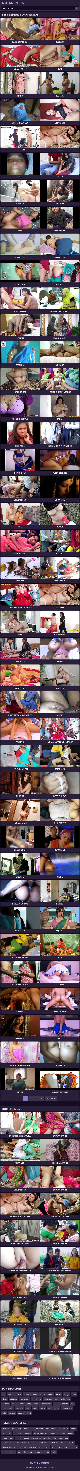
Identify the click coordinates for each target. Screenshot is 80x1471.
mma (16, 1442)
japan (18, 1438)
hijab (4, 1408)
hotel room (16, 1428)
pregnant (64, 1403)
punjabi (42, 1442)
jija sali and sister (41, 1433)
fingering (28, 1452)
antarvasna (53, 1442)
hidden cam (66, 1408)
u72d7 (42, 1408)
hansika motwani (35, 1447)
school (50, 1394)
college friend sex (9, 1447)
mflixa (73, 1428)
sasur (28, 1408)
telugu (66, 1394)
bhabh (70, 1433)
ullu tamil (18, 1433)
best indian (6, 1442)
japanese (13, 1399)
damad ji (19, 1408)
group (29, 1403)
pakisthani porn (67, 1442)
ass (49, 1408)
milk (54, 1452)
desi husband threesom (33, 1428)
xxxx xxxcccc (51, 1428)
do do (46, 1452)
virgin (12, 1452)
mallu (14, 1403)
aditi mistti (6, 1433)
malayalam (24, 1399)
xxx (3, 1394)
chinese (12, 1413)
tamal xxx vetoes (61, 1438)
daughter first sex (62, 1399)
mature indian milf (29, 1442)
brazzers (38, 1452)
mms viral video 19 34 (68, 1447)
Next (53, 1098)
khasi (29, 1413)
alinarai (23, 1447)
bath (35, 1408)
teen (56, 1403)
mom (42, 1394)
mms (21, 1403)
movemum (63, 1428)
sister (4, 1399)
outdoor (5, 1403)
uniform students (58, 1433)
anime (5, 1452)
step (47, 1447)
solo (4, 1413)
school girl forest (30, 1394)
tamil (74, 1394)
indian (58, 1394)
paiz (19, 1452)
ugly (11, 1438)
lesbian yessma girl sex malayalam (37, 1438)
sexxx (54, 1447)
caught (21, 1413)
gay (72, 1403)
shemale (5, 1428)
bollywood (48, 1399)
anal (11, 1408)
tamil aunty (36, 1399)
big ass (56, 1408)
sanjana (28, 1433)
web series (46, 1403)
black (4, 1438)
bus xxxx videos (14, 1394)
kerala (36, 1403)
